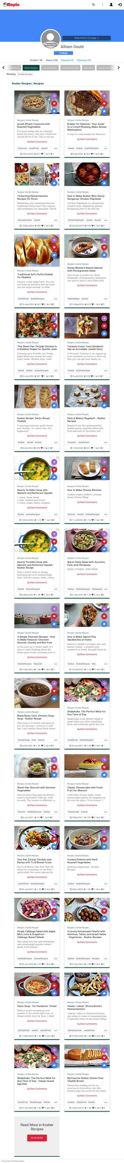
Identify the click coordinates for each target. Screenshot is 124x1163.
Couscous (22, 148)
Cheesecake (73, 812)
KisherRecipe (36, 1102)
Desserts (72, 442)
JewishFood (23, 298)
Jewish (44, 148)
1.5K (87, 964)
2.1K (37, 964)
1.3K (87, 745)
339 (37, 448)
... (55, 148)
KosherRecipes (91, 148)
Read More (37, 1137)
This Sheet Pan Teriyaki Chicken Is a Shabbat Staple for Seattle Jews (37, 348)
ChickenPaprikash (76, 220)
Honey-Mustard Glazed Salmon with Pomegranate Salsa (85, 269)
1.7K (87, 594)
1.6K (87, 889)
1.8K (37, 669)
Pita (93, 664)
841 (87, 448)
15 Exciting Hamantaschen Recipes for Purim (32, 197)
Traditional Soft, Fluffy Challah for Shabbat (35, 276)
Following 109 (84, 60)
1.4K (37, 594)
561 (38, 304)
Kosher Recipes (31, 68)
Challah (21, 442)
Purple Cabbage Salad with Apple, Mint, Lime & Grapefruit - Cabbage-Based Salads (36, 934)
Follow (63, 53)
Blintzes (71, 514)
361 (37, 154)
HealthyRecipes (34, 812)
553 (38, 225)
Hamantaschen (25, 220)
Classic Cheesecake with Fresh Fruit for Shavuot (85, 789)
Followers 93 (67, 60)
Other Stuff (88, 68)
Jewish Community (106, 68)
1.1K (37, 520)
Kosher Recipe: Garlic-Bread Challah (33, 420)
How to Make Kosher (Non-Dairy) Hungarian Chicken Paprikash (85, 197)
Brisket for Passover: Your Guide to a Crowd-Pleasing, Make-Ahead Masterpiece (86, 126)
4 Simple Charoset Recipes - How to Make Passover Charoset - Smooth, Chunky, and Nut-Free (36, 639)
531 (37, 376)
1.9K (37, 1036)
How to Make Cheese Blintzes (84, 490)
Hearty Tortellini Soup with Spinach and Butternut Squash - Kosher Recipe (35, 564)
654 (87, 376)
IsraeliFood (34, 148)
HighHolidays (74, 298)
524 (87, 154)
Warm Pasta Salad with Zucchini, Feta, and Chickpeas (86, 563)
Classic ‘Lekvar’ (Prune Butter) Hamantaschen (84, 1007)
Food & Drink (13, 68)
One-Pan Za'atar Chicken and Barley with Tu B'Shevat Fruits (34, 861)
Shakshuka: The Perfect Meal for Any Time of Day (86, 713)
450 (87, 225)
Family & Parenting (70, 68)
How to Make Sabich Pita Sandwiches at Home (81, 638)
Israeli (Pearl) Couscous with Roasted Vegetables (33, 125)
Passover (38, 664)
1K (37, 817)
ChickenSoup (24, 740)
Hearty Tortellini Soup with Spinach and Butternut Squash (34, 491)
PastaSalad (97, 589)
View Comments (37, 141)
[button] (93, 5)
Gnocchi (21, 812)
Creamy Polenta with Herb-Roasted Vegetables (82, 861)
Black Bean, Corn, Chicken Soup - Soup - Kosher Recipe (36, 717)
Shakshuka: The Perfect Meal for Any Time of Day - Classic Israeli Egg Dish (36, 1081)
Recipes (20, 120)
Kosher (79, 148)
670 (87, 304)
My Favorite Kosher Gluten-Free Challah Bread (85, 1079)
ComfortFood (23, 1030)
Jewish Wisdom (50, 68)
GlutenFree (81, 1102)
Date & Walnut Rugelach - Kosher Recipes (86, 420)
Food (34, 740)
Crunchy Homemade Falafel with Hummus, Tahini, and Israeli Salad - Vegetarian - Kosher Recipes (86, 934)
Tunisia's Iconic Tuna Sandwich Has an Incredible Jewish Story (85, 348)
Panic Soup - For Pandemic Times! (37, 1006)
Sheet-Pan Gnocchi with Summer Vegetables (36, 789)
